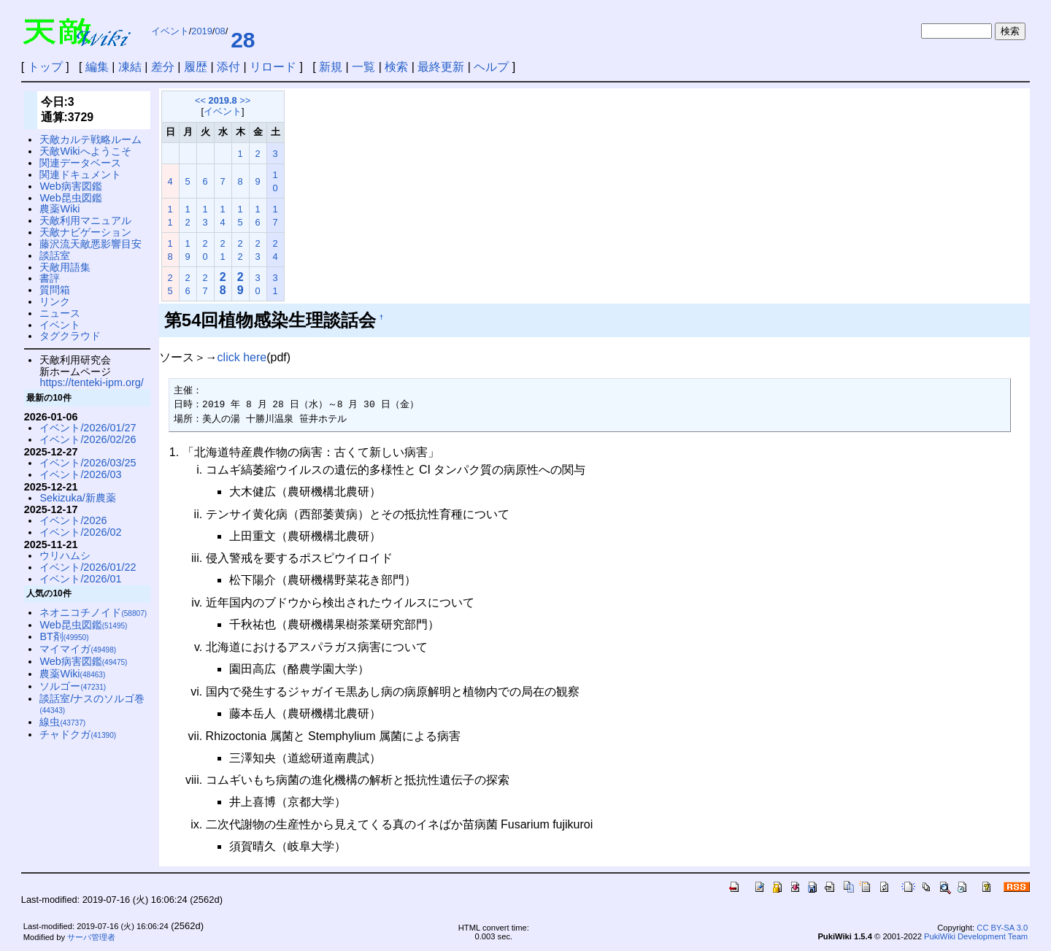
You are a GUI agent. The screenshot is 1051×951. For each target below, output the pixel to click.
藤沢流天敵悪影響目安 (90, 244)
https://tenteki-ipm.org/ (91, 382)
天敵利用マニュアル (85, 220)
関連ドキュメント (80, 174)
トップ (45, 67)
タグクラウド (70, 336)
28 (243, 40)
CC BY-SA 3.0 (1002, 927)
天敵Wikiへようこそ (85, 151)
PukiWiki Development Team (976, 936)
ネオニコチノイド (93, 612)
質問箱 (54, 290)
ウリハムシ (65, 555)
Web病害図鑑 (70, 186)
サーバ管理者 (91, 937)
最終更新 (440, 67)
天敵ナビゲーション (85, 232)
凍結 (130, 67)
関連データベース (80, 163)
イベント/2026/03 (80, 474)
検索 (396, 67)
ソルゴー (72, 686)
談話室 (54, 255)
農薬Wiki (59, 209)
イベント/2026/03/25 (87, 463)
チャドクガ (77, 734)
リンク (54, 301)
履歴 (195, 67)
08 (220, 31)
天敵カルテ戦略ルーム (90, 139)
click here (242, 357)
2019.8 (223, 100)
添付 (228, 67)
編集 (97, 67)
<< (200, 100)
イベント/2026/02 (80, 532)
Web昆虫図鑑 (70, 198)
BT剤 (63, 636)
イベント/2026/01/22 (87, 567)
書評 (49, 278)
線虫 (62, 722)
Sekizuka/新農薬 (77, 498)
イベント (170, 31)
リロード (273, 67)
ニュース (59, 313)
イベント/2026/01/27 (87, 428)
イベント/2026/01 (80, 579)
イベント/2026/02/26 (87, 439)
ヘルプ (491, 67)
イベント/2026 (73, 520)
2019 (201, 31)
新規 (330, 67)
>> (244, 100)
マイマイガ (77, 649)
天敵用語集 (65, 267)
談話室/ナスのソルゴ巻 (92, 704)
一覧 (363, 67)
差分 (162, 67)
